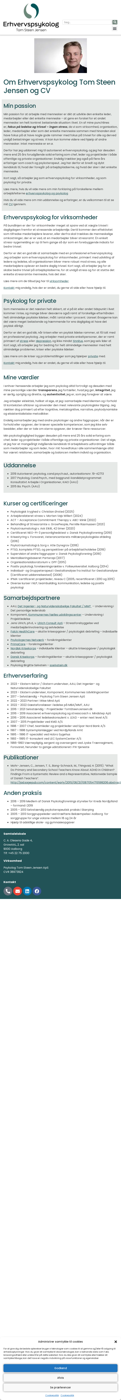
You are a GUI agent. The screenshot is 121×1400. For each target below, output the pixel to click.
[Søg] (115, 22)
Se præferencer (60, 1387)
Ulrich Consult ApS (50, 623)
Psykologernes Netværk (27, 640)
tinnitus (78, 341)
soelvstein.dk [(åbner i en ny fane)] (58, 665)
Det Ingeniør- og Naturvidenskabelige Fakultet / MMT (55, 606)
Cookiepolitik (52, 1395)
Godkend (60, 1368)
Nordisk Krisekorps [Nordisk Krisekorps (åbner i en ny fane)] (23, 648)
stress (24, 341)
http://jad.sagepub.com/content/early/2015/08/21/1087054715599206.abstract (66, 782)
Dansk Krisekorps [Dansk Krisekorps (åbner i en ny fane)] (22, 657)
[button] (115, 1341)
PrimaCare (18, 644)
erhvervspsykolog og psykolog (47, 193)
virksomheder (59, 281)
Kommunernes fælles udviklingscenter (54, 615)
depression (43, 341)
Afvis (60, 1378)
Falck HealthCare (23, 632)
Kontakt (9, 288)
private (93, 356)
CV (11, 204)
